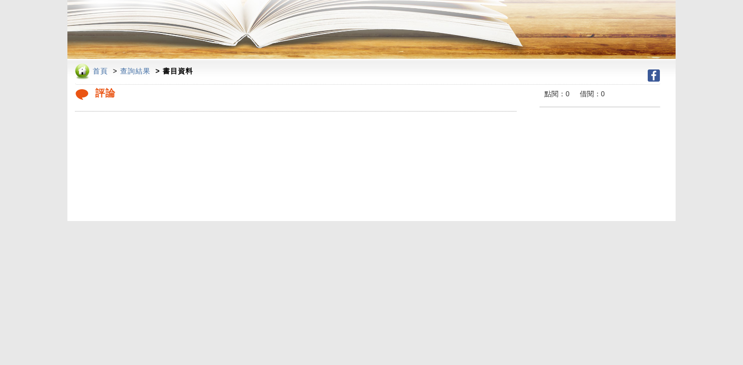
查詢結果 (135, 71)
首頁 (100, 71)
